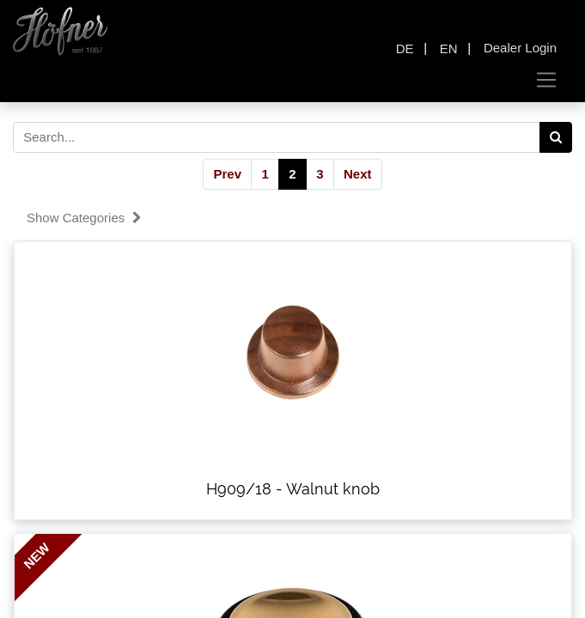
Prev (227, 174)
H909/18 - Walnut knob (293, 489)
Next (358, 174)
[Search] (556, 137)
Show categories (84, 217)
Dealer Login (520, 47)
